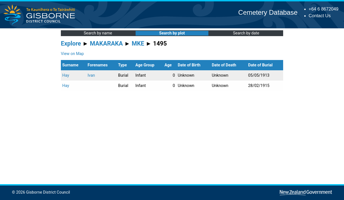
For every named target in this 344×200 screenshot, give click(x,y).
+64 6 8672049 (323, 9)
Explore (71, 43)
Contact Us (320, 15)
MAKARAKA (106, 43)
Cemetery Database (267, 12)
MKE (138, 43)
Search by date (246, 33)
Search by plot (172, 33)
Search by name (98, 33)
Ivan (91, 75)
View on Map (72, 53)
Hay (65, 75)
